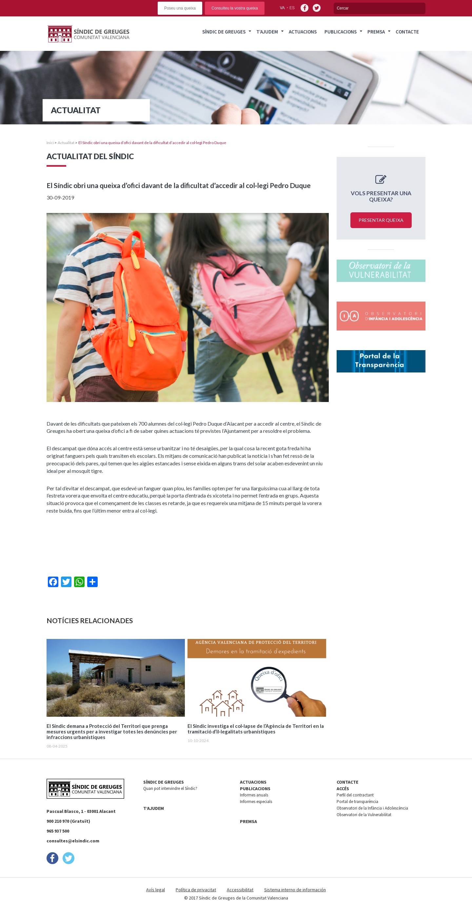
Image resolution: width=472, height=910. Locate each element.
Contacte (407, 32)
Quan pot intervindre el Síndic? (170, 788)
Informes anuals (254, 795)
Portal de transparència (357, 801)
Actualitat (66, 142)
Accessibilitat (240, 890)
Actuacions (303, 32)
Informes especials (256, 801)
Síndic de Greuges (224, 32)
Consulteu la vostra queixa (234, 8)
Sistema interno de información (295, 890)
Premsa (376, 32)
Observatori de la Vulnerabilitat (364, 814)
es (292, 8)
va (282, 8)
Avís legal (155, 890)
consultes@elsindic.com (73, 841)
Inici (50, 142)
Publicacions (340, 32)
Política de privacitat (196, 890)
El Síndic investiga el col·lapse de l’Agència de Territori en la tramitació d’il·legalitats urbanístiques (255, 728)
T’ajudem (267, 32)
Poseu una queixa (180, 8)
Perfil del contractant (355, 795)
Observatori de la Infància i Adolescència (372, 808)
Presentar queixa (381, 220)
